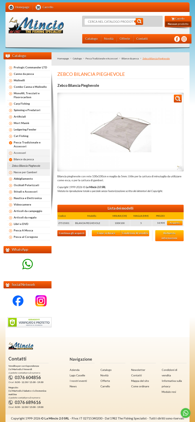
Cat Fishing (21, 136)
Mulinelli (19, 80)
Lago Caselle (77, 375)
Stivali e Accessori (25, 191)
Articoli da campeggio (28, 211)
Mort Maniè (21, 123)
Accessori (20, 152)
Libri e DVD (21, 223)
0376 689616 (28, 402)
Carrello (105, 386)
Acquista (174, 222)
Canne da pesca (24, 73)
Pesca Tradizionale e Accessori (102, 58)
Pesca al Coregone (26, 236)
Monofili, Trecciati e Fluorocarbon (27, 95)
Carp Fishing (22, 103)
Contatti (136, 375)
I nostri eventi (78, 380)
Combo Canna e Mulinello (30, 86)
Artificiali (20, 116)
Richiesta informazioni (169, 236)
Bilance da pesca (130, 58)
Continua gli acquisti (71, 233)
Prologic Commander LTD (30, 67)
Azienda (74, 369)
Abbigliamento (23, 178)
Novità (104, 375)
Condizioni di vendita (135, 233)
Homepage (63, 58)
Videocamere (22, 204)
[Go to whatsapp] (185, 413)
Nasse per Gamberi (25, 172)
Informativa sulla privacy (172, 383)
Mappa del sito (140, 380)
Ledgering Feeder (25, 129)
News (73, 386)
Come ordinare (106, 233)
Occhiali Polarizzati (26, 185)
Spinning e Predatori (27, 110)
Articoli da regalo (25, 217)
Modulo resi (169, 391)
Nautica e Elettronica (28, 198)
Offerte (105, 380)
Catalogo (77, 58)
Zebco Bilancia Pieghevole (26, 165)
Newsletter (138, 369)
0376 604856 (28, 377)
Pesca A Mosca (23, 230)
